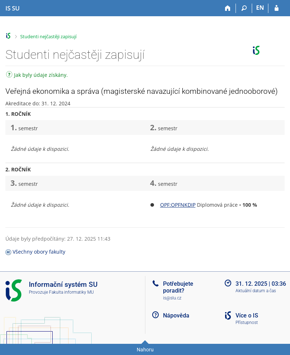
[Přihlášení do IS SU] (276, 8)
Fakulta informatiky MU (71, 292)
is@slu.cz (172, 298)
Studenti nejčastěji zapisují (48, 36)
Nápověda (176, 315)
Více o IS (247, 315)
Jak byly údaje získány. (37, 76)
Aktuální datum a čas (256, 290)
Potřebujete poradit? (178, 287)
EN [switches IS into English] (260, 8)
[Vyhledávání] (244, 8)
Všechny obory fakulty (39, 251)
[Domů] (228, 8)
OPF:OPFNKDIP (177, 204)
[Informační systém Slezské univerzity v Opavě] (12, 8)
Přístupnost (247, 322)
